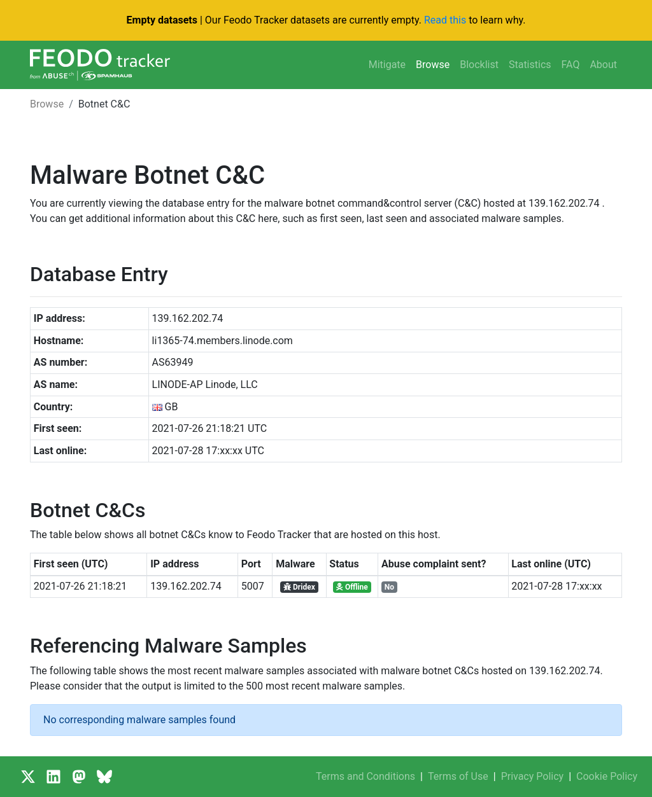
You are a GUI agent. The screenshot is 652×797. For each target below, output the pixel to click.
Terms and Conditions (365, 776)
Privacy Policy (532, 776)
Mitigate (387, 65)
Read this (445, 20)
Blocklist (479, 65)
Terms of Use (458, 776)
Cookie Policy (606, 776)
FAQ (571, 65)
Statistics (530, 65)
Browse (433, 65)
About (603, 65)
